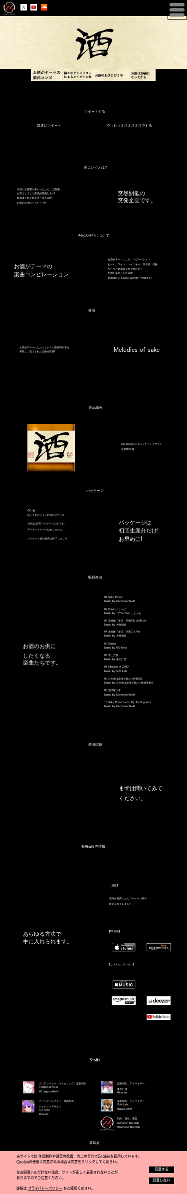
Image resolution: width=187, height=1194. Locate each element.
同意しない (161, 1180)
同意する (162, 1169)
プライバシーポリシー (45, 1188)
